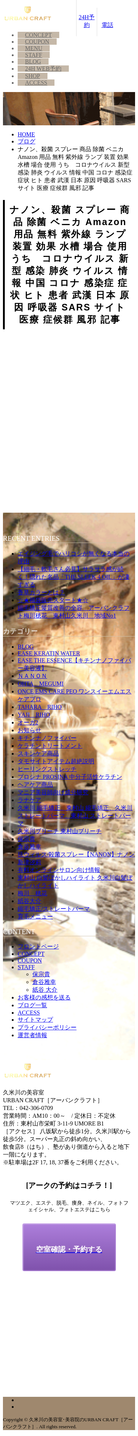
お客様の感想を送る (44, 997)
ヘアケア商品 (35, 784)
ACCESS (36, 82)
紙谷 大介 (44, 990)
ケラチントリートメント (50, 746)
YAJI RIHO (34, 715)
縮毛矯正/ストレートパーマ (54, 909)
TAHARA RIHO (40, 707)
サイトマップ (35, 1019)
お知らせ (29, 730)
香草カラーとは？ (41, 592)
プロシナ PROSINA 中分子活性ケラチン (70, 777)
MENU (33, 48)
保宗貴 (26, 839)
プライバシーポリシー (47, 1027)
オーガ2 (28, 722)
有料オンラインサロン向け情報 (59, 870)
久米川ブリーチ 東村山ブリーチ (60, 831)
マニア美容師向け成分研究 (53, 792)
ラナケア (29, 800)
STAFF (33, 55)
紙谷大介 (29, 901)
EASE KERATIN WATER (49, 653)
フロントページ (38, 946)
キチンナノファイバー (47, 738)
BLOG (33, 61)
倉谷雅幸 (29, 846)
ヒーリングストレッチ (47, 769)
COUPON (37, 41)
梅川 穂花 (32, 893)
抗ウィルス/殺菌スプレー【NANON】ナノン (76, 854)
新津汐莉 (29, 862)
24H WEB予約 (43, 68)
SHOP (32, 76)
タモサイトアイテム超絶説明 (56, 761)
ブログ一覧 (32, 1005)
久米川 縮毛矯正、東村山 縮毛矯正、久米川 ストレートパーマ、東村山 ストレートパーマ (75, 815)
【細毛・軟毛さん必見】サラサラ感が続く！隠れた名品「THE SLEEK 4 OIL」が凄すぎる (74, 577)
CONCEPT (38, 35)
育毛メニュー (35, 916)
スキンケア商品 (38, 753)
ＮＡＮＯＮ (32, 676)
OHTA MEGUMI (41, 683)
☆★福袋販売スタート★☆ (53, 600)
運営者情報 (32, 1035)
